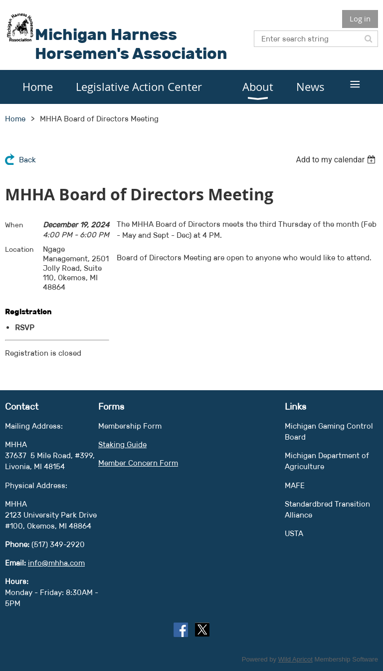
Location (19, 249)
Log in (360, 18)
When (14, 224)
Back (27, 159)
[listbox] (337, 159)
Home (15, 118)
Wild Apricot (295, 659)
